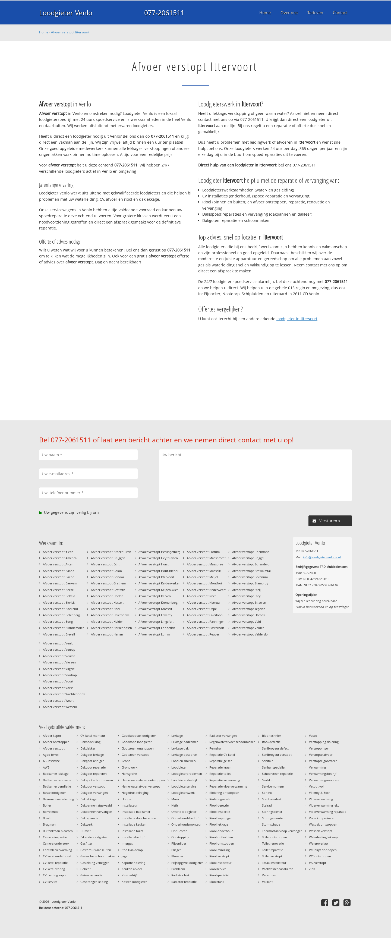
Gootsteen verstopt (135, 755)
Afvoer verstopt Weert (58, 700)
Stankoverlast (271, 799)
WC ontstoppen (320, 856)
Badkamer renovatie (57, 780)
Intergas (127, 843)
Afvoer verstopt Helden (107, 621)
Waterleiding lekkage (323, 837)
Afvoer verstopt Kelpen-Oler (158, 590)
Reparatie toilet (220, 774)
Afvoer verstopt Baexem (60, 583)
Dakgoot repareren (93, 774)
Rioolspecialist (219, 875)
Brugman (49, 824)
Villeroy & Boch (319, 793)
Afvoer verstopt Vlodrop (60, 675)
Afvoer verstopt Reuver (203, 634)
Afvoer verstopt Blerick (59, 602)
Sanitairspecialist (273, 767)
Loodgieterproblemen (186, 774)
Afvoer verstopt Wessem (60, 707)
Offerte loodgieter (183, 812)
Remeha (215, 748)
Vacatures (269, 875)
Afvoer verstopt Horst (153, 564)
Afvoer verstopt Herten (107, 634)
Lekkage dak (180, 748)
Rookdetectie (271, 742)
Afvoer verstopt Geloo (106, 571)
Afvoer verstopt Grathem (108, 583)
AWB (46, 767)
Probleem (178, 869)
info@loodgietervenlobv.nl (322, 557)
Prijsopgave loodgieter (187, 863)
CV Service (50, 882)
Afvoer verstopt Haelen (107, 596)
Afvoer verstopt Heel (105, 609)
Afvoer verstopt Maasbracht (206, 558)
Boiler (47, 805)
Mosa (175, 799)
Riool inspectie (219, 812)
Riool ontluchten (221, 837)
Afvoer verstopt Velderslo (250, 634)
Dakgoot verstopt (92, 786)
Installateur (129, 805)
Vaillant (267, 882)
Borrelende (50, 812)
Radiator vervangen (223, 736)
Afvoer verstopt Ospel (202, 609)
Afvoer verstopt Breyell (59, 634)
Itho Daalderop (132, 850)
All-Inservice (51, 761)
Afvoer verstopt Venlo (58, 643)
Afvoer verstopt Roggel (248, 558)
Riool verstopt (219, 856)
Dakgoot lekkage (92, 755)
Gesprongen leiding (94, 882)
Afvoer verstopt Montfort (204, 583)
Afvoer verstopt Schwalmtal (251, 571)
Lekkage (177, 736)
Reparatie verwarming (224, 780)
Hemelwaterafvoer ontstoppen (143, 780)
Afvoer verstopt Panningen (206, 621)
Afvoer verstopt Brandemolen (63, 628)
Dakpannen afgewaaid (96, 805)
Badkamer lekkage (55, 774)
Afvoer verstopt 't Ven (58, 552)
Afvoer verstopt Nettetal (203, 602)
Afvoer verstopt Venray (59, 649)
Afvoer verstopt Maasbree (205, 564)
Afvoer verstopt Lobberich (156, 628)
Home (43, 32)
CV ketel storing (54, 869)
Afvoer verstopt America (60, 558)
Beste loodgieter (54, 793)
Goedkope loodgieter (137, 742)
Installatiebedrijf (133, 837)
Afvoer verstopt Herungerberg (159, 552)
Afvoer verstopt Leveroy (155, 615)
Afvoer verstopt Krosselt (155, 609)
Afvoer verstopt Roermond (251, 552)
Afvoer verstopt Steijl (246, 590)
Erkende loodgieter (93, 837)
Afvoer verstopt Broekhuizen (111, 552)
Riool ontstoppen (221, 843)
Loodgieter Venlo (65, 12)
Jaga (124, 856)
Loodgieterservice (183, 786)
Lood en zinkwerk (183, 761)
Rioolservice (217, 869)
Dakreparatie (89, 818)
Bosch (47, 818)
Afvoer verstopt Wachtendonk (64, 694)
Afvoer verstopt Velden (248, 628)
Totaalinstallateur (274, 863)
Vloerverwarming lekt (324, 805)
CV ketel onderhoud (57, 856)
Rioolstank (216, 882)
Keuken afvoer (132, 869)
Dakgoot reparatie (93, 767)
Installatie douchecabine (139, 818)
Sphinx (267, 793)
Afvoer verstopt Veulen (59, 656)
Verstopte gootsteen (323, 761)
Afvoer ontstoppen (56, 742)
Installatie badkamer (136, 812)
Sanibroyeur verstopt (277, 755)
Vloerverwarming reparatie (327, 812)
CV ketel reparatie (55, 863)
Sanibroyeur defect (275, 748)
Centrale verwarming (57, 850)
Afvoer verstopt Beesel (58, 590)
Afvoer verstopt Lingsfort (156, 621)
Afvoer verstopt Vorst (58, 688)
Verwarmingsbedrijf (322, 774)
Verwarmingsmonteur (324, 780)
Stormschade (271, 824)
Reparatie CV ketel (222, 755)
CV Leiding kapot (55, 875)
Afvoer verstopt (54, 748)
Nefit (174, 805)
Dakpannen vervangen (96, 812)
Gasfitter (86, 843)
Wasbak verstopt (320, 831)
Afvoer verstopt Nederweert (206, 590)
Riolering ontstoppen (224, 793)
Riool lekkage (218, 824)
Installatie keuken (134, 824)
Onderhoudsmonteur (186, 824)
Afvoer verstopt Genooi (107, 577)
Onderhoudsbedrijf (184, 818)
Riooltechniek (271, 736)
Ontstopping (180, 837)
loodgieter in (296, 318)
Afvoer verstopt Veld (246, 621)
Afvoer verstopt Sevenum (250, 577)
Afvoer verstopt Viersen (59, 662)
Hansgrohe (129, 774)
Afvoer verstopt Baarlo (58, 571)
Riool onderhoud (221, 831)
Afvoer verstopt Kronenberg (158, 602)
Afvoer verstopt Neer (201, 596)
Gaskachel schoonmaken (97, 856)
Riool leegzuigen (220, 818)
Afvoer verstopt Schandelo (250, 564)
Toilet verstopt (272, 856)
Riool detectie (219, 805)
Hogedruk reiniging (135, 793)
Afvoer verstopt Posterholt (205, 628)
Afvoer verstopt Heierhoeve (110, 615)
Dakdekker (87, 748)
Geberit (85, 869)
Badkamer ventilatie (57, 786)
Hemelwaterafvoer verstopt (141, 786)
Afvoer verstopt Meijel (202, 577)
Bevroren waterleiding (58, 799)
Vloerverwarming (321, 799)
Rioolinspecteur (220, 863)
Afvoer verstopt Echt (105, 564)
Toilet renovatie (273, 843)
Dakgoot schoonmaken (96, 780)
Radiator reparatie (184, 882)
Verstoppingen (319, 748)
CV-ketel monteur (92, 736)
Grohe (126, 761)
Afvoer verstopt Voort (58, 681)
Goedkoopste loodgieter (139, 736)
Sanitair (267, 761)
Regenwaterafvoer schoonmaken (232, 742)
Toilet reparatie (272, 850)
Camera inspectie (55, 837)
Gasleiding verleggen (94, 863)
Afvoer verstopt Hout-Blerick (158, 571)
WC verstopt (317, 863)
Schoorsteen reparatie (277, 774)
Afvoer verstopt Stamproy (250, 583)
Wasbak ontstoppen (323, 824)
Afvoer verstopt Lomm (154, 634)
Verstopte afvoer (320, 755)
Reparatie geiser (220, 761)
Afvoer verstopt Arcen (58, 564)
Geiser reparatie (91, 875)
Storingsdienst (272, 812)
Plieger (176, 850)
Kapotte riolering (133, 863)
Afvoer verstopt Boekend (60, 609)
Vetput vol (316, 786)
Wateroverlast (318, 843)
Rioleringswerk (219, 799)
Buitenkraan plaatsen (58, 831)
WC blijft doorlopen (323, 850)
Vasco (313, 736)
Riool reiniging (219, 850)
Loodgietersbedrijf (184, 780)
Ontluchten (179, 831)
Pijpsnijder (178, 843)
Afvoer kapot (52, 736)
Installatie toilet (132, 831)
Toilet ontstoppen (274, 837)
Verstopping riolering (324, 742)
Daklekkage (88, 799)
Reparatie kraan (220, 767)
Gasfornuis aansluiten (95, 850)
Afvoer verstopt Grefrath (108, 590)
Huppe (126, 799)
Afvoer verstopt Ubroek (248, 615)
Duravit (85, 831)
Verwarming (317, 767)
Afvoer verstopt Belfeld (59, 596)
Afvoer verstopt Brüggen (108, 558)
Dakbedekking (90, 742)
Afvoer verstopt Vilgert (58, 669)
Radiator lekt (180, 875)
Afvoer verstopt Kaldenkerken (159, 583)
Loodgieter (179, 767)
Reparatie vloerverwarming (228, 786)
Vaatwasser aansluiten (277, 869)
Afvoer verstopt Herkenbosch (111, 628)
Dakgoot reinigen (92, 761)
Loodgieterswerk (183, 793)
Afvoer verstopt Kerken (154, 596)
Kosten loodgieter (134, 882)
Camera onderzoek (56, 843)
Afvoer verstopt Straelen (249, 602)
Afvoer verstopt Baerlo (58, 577)
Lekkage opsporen (184, 755)
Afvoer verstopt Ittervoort (70, 32)
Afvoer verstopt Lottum (203, 552)
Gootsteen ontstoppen (138, 748)
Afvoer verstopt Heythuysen (158, 558)
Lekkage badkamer (184, 742)
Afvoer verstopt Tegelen (248, 609)
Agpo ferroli (51, 755)
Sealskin (267, 780)
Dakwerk (86, 824)
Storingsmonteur (274, 818)
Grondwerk (129, 767)
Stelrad (267, 805)
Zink (312, 869)
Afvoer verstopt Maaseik (204, 571)
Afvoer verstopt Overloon (205, 615)
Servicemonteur (273, 786)
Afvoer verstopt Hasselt (107, 602)
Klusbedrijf (129, 875)
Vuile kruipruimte (321, 818)
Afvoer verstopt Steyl (246, 596)
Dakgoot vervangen (94, 793)
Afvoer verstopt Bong (58, 621)
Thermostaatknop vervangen (282, 831)
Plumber (177, 856)
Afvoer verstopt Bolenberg (61, 615)
